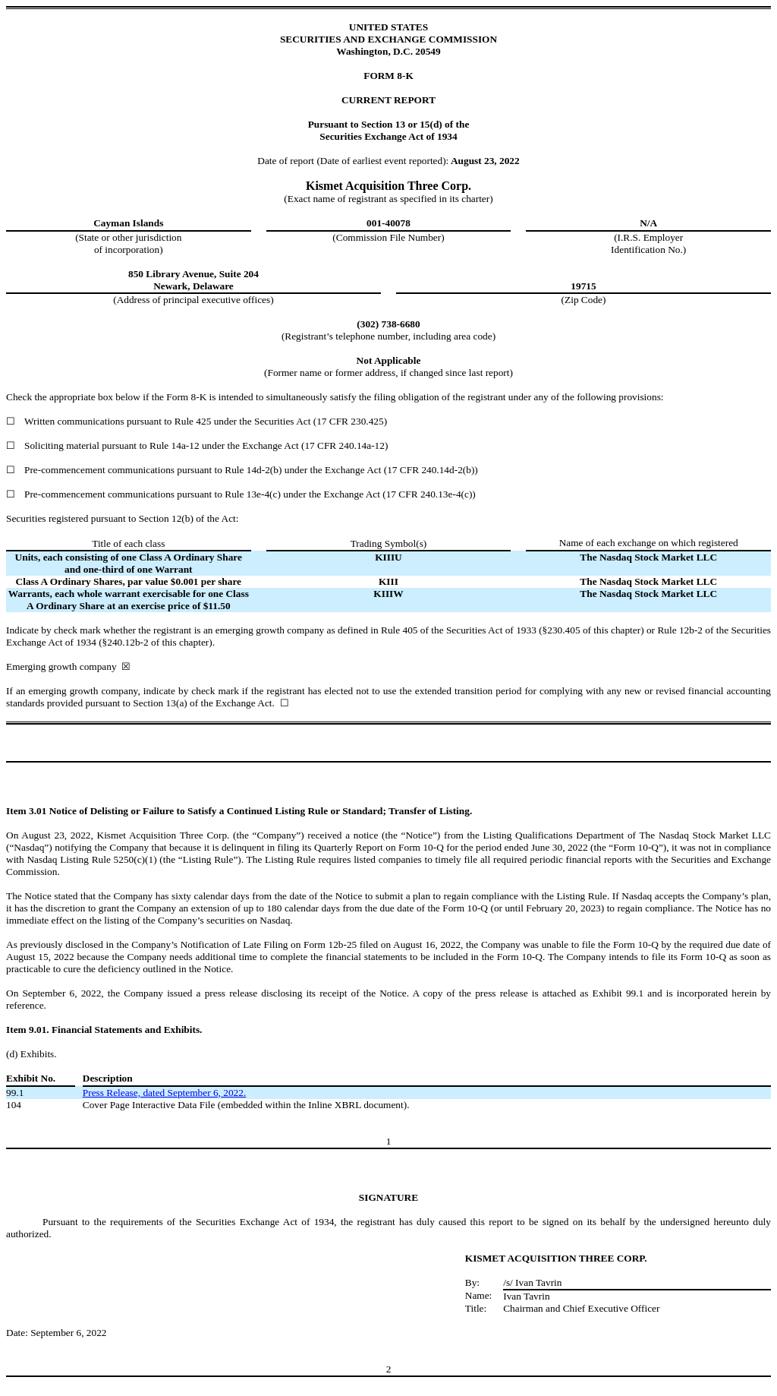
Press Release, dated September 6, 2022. (164, 1092)
